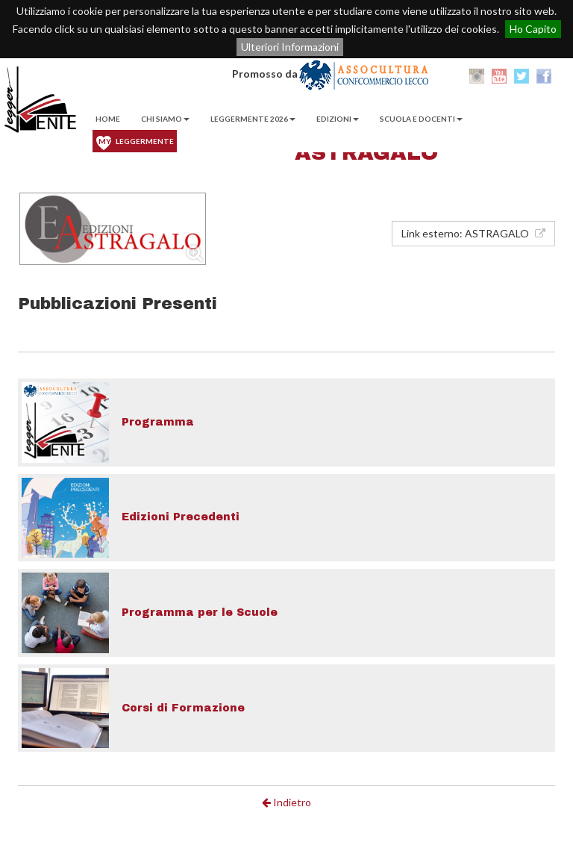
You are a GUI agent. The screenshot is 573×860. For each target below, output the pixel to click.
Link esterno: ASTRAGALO (473, 233)
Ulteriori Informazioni (290, 46)
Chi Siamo (165, 118)
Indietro (286, 802)
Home (108, 118)
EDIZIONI (337, 118)
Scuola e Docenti (421, 118)
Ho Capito (533, 28)
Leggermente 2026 (252, 118)
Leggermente (136, 141)
